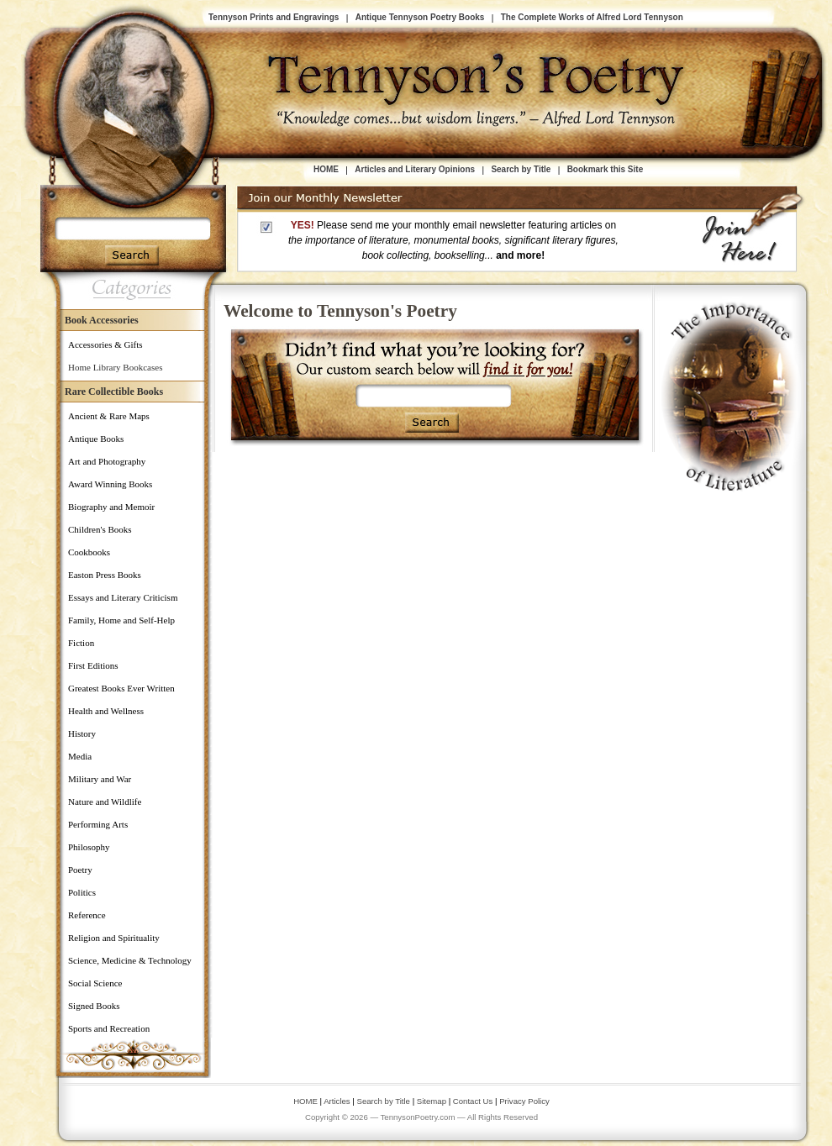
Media (80, 756)
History (82, 733)
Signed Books (93, 1006)
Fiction (81, 643)
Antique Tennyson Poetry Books (420, 17)
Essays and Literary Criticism (122, 597)
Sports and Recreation (109, 1028)
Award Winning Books (110, 484)
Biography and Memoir (111, 507)
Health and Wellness (106, 711)
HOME (326, 169)
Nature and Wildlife (104, 801)
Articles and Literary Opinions (415, 169)
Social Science (95, 983)
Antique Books (96, 439)
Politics (82, 892)
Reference (87, 915)
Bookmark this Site (605, 169)
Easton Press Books (104, 575)
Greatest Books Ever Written (121, 688)
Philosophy (89, 847)
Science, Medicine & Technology (130, 960)
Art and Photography (106, 461)
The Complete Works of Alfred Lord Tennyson (592, 17)
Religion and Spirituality (114, 938)
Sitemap (431, 1101)
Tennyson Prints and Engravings (273, 17)
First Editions (93, 665)
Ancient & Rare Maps (109, 416)
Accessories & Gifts (105, 344)
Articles (337, 1101)
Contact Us (474, 1101)
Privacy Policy (524, 1101)
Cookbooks (89, 552)
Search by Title (520, 169)
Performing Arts (98, 824)
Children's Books (100, 529)
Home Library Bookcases (115, 367)
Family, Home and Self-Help (121, 620)
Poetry (80, 870)
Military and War (99, 779)
